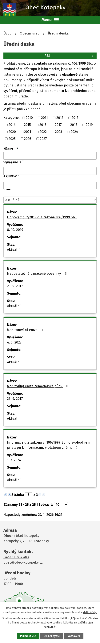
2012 (59, 118)
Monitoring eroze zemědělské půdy (38, 386)
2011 (44, 118)
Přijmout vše (28, 636)
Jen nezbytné (52, 636)
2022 (43, 132)
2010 (29, 118)
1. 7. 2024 (14, 460)
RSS (70, 55)
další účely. (90, 612)
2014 (12, 125)
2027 (43, 138)
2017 (58, 125)
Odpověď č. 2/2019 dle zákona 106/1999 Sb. (45, 217)
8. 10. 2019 (15, 230)
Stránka (17, 495)
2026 (27, 138)
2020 (12, 132)
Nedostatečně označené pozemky (37, 273)
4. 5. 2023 (14, 342)
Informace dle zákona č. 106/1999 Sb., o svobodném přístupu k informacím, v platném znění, (48, 445)
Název (9, 149)
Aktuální (14, 250)
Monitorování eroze (26, 330)
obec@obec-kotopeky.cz (23, 562)
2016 (42, 125)
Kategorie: (11, 117)
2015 (27, 125)
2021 (27, 132)
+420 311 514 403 (16, 557)
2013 (75, 118)
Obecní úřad (30, 33)
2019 (89, 125)
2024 (74, 132)
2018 (73, 125)
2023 (58, 132)
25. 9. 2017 (15, 286)
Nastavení (73, 636)
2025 (12, 138)
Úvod (7, 33)
